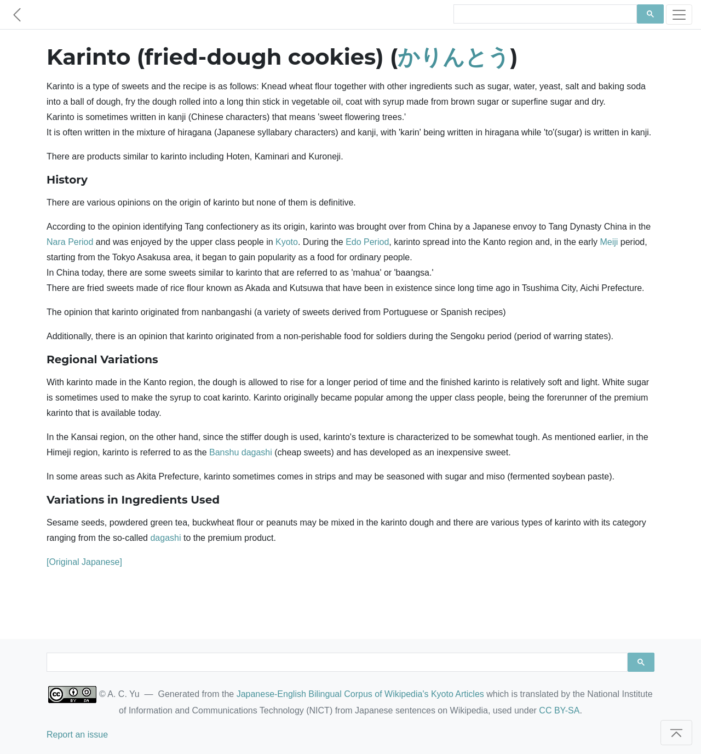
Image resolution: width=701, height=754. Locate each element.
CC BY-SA (559, 710)
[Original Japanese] (84, 562)
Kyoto (286, 242)
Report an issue (77, 734)
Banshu (224, 452)
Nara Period (70, 242)
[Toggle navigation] (679, 14)
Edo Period (367, 242)
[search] (544, 14)
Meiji (609, 242)
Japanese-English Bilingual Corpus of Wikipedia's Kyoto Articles (360, 694)
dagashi (257, 452)
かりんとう (454, 56)
